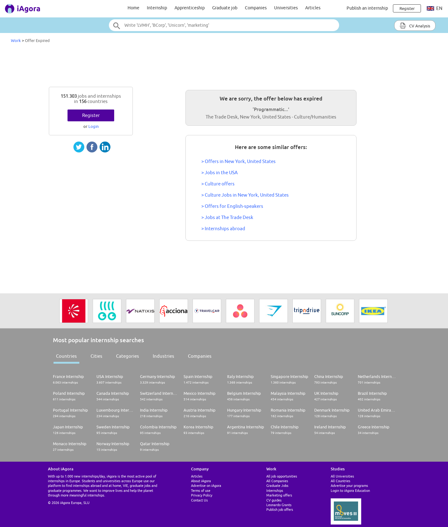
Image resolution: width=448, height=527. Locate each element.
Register (91, 115)
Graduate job (224, 7)
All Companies (277, 481)
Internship (157, 7)
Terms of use (200, 490)
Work (16, 40)
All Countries (340, 481)
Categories (127, 356)
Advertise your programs (349, 485)
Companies (256, 7)
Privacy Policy (201, 495)
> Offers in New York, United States (238, 161)
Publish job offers (279, 509)
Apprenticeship (190, 7)
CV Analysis (414, 25)
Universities (286, 7)
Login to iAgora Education (350, 490)
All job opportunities (281, 476)
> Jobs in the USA (219, 172)
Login (93, 126)
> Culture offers (218, 183)
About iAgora (201, 481)
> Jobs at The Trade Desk (227, 217)
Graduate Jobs (277, 485)
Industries (163, 356)
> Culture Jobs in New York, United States (245, 195)
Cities (96, 356)
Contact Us (199, 500)
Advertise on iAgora (206, 485)
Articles (312, 7)
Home (133, 7)
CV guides (274, 500)
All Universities (342, 476)
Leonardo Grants (279, 505)
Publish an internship (367, 8)
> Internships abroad (223, 228)
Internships (274, 490)
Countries (66, 356)
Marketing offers (279, 495)
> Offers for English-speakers (232, 206)
